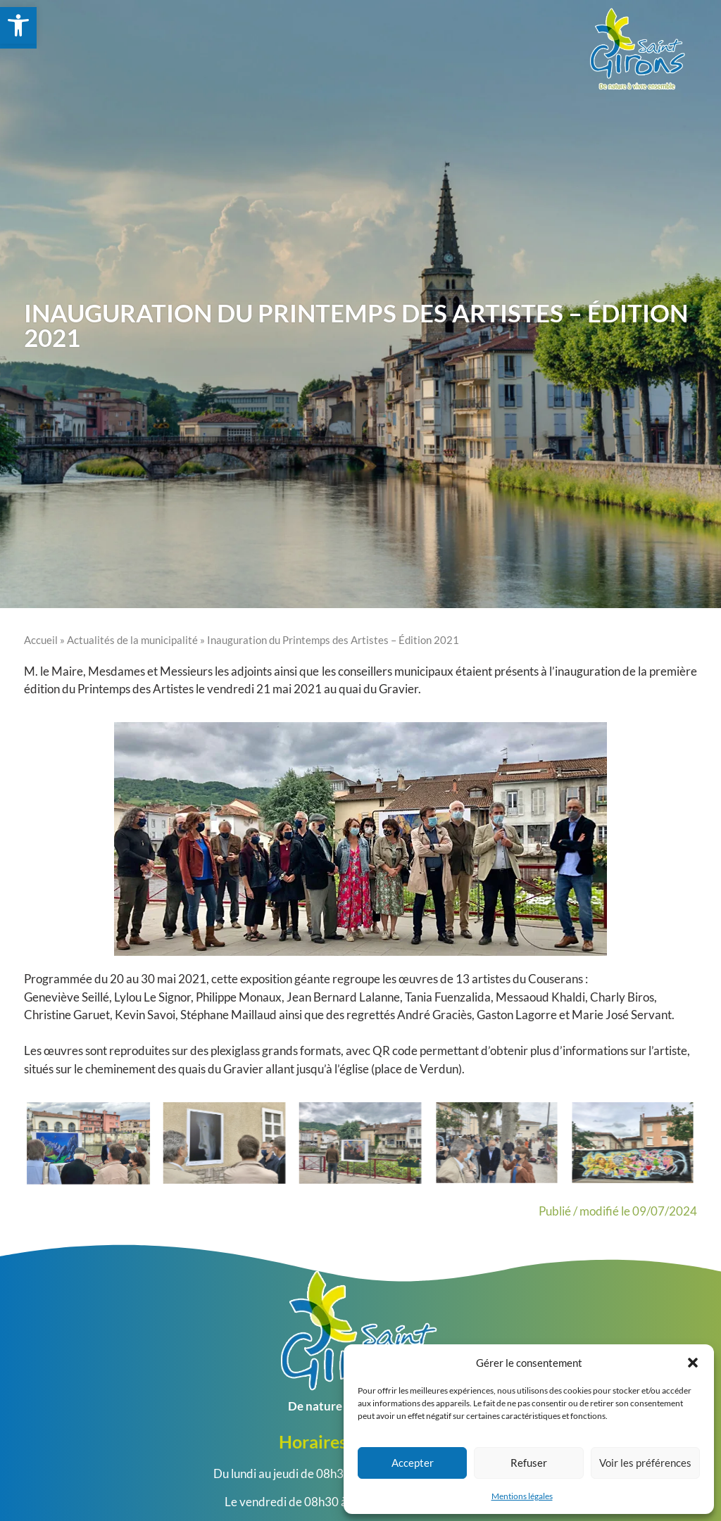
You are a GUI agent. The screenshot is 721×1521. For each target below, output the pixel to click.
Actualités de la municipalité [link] (132, 639)
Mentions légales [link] (522, 1496)
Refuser (528, 1462)
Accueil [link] (41, 639)
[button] (693, 1363)
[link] (18, 25)
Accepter (412, 1462)
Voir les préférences (645, 1462)
